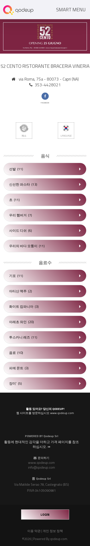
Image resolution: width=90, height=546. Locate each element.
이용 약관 (34, 530)
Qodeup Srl (50, 436)
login (45, 514)
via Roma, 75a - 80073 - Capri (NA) (49, 79)
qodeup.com (58, 538)
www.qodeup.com (41, 462)
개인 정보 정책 (53, 530)
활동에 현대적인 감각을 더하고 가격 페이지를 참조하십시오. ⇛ (41, 444)
